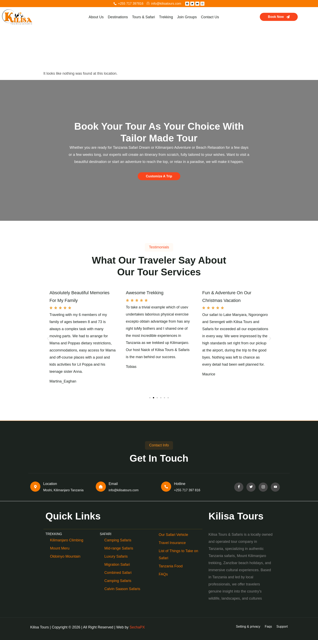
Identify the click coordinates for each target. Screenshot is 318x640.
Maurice (208, 374)
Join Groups (187, 17)
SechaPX (137, 627)
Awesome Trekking (144, 292)
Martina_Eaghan (62, 381)
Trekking (166, 17)
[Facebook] (238, 487)
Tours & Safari (143, 17)
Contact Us (210, 17)
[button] (47, 338)
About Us (96, 17)
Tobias (131, 367)
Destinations (118, 17)
